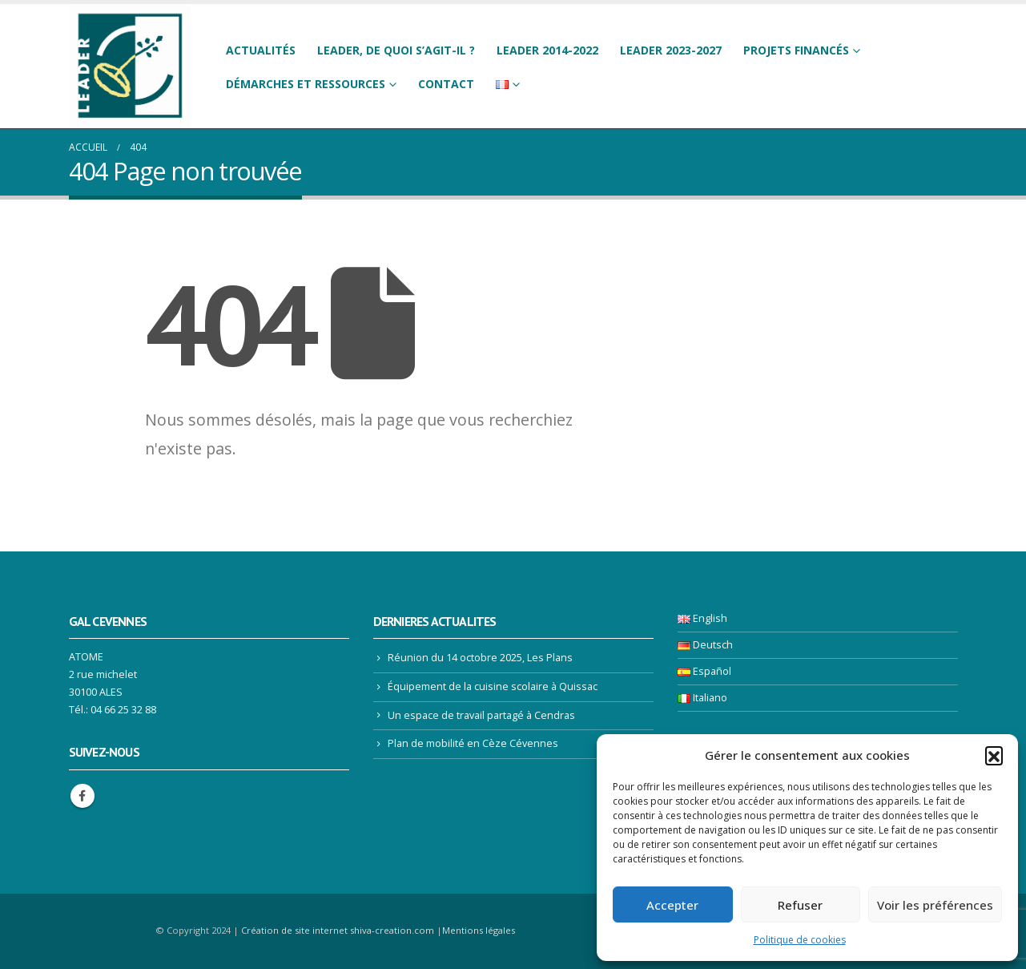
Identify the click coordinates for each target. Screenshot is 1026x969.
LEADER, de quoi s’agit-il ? (396, 50)
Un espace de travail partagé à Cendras (481, 715)
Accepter (672, 905)
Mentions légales (478, 930)
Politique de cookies (800, 940)
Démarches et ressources (305, 83)
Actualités (261, 50)
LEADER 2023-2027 (671, 50)
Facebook (82, 796)
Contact (446, 83)
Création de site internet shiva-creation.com (337, 930)
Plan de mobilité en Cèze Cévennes (473, 743)
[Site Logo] (130, 66)
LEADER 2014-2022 (547, 50)
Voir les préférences (935, 905)
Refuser (800, 905)
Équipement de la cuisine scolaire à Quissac (492, 686)
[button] (994, 755)
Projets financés (796, 50)
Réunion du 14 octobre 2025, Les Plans (480, 657)
